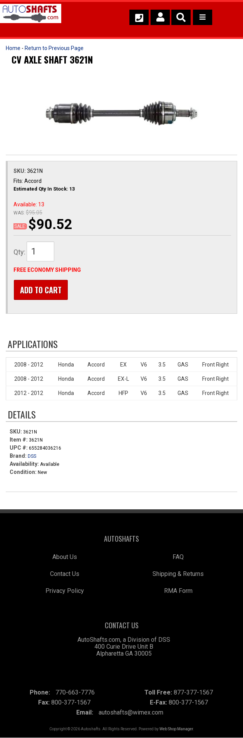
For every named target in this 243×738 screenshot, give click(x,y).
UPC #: (19, 448)
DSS (32, 456)
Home (13, 48)
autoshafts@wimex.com (131, 712)
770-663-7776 (75, 692)
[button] (181, 17)
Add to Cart (40, 290)
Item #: (19, 440)
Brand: (18, 456)
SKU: (20, 171)
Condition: (23, 472)
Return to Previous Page (54, 48)
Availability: (24, 464)
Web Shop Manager (176, 729)
